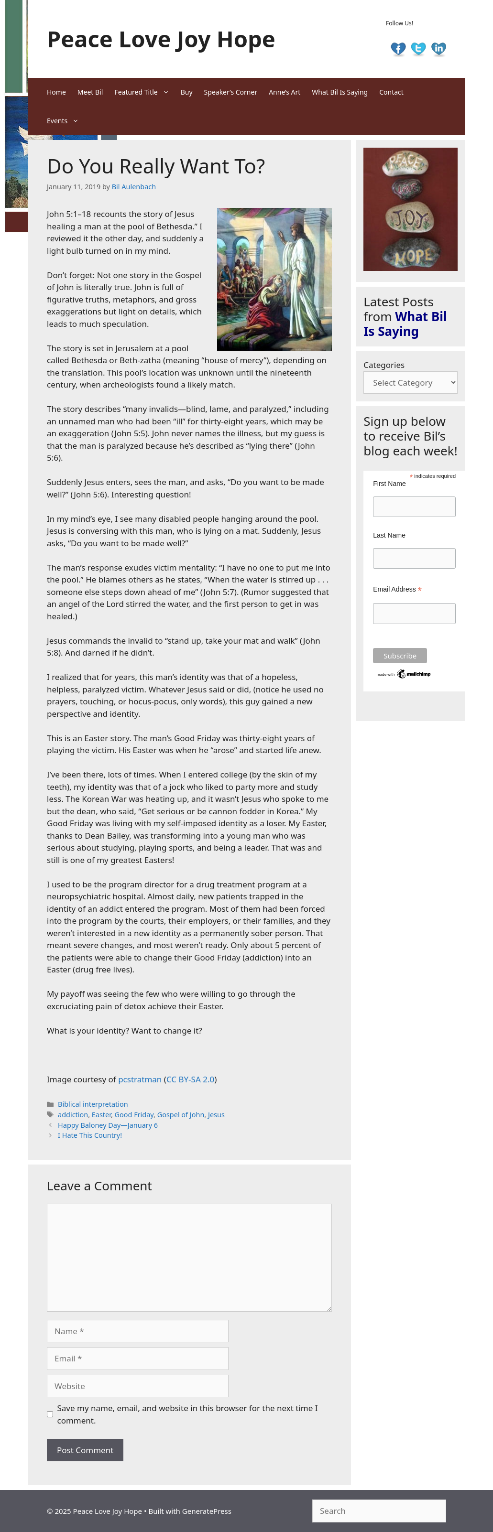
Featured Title (144, 92)
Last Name (389, 535)
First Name (389, 483)
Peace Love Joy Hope (161, 38)
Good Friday (134, 1114)
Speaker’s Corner (231, 92)
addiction (73, 1114)
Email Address (397, 589)
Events (66, 121)
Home (56, 92)
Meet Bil (90, 92)
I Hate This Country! (90, 1135)
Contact (391, 92)
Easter (101, 1114)
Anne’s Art (284, 92)
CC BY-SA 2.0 (190, 1079)
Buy (187, 92)
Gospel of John (181, 1114)
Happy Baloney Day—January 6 (108, 1125)
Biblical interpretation (93, 1104)
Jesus (216, 1114)
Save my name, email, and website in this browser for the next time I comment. (187, 1414)
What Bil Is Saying (340, 92)
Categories (384, 364)
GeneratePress (206, 1511)
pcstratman (140, 1079)
